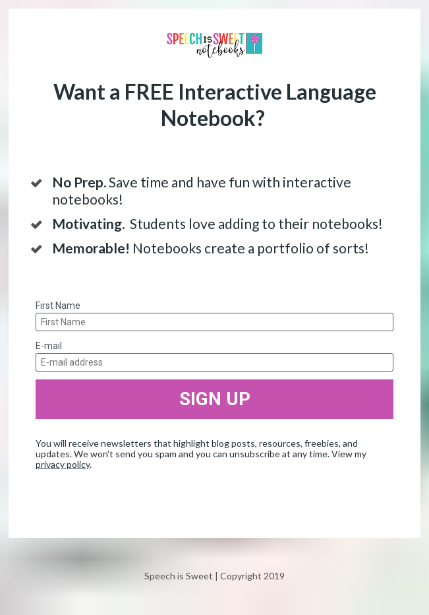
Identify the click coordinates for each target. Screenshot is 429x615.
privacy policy (63, 464)
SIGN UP (214, 399)
